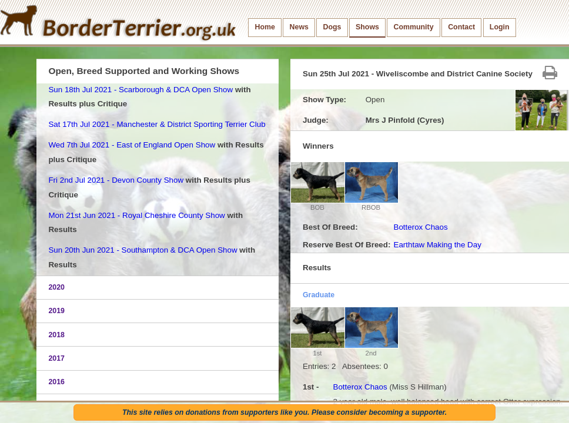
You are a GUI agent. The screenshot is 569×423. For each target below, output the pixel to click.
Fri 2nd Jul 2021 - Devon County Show (115, 180)
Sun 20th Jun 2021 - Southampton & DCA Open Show (142, 250)
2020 (56, 287)
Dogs (332, 27)
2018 (56, 335)
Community (414, 27)
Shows (367, 27)
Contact (461, 27)
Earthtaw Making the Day (437, 244)
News (299, 27)
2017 (56, 358)
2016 (56, 382)
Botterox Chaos (420, 227)
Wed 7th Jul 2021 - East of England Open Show (131, 144)
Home (265, 27)
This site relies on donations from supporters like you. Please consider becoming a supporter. (284, 412)
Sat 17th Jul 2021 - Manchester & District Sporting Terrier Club (156, 124)
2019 (56, 311)
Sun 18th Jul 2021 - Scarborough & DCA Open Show (140, 89)
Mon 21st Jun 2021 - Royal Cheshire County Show (136, 215)
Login (500, 27)
